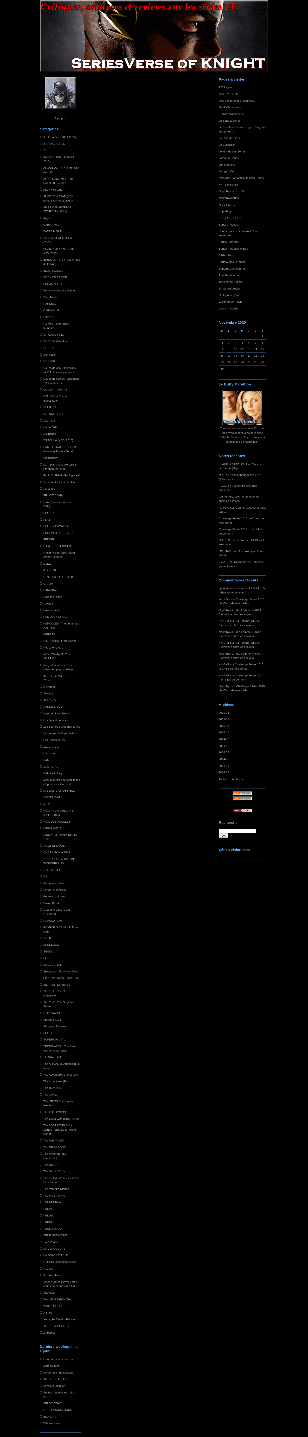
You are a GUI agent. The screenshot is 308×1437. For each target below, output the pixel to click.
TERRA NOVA (52, 1057)
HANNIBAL (50, 590)
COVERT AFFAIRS (55, 389)
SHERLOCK (51, 944)
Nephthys (225, 609)
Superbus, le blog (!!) (232, 268)
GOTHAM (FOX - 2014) (58, 576)
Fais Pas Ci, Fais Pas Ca (59, 482)
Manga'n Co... (227, 171)
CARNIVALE (51, 310)
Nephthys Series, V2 (231, 191)
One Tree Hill (51, 869)
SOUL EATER (52, 964)
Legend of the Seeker (56, 713)
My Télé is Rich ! (229, 184)
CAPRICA (49, 303)
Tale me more (51, 1423)
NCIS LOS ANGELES (57, 821)
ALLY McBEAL (52, 189)
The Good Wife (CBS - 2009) (61, 1118)
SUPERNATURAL (54, 1039)
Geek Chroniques (230, 107)
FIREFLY (49, 512)
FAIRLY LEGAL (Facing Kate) (61, 475)
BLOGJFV (49, 1416)
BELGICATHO (52, 1403)
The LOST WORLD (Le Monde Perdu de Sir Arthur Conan (60, 1129)
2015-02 (224, 719)
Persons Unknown (54, 896)
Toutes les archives (231, 779)
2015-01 (224, 725)
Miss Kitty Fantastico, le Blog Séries (241, 177)
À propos (60, 118)
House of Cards (53, 647)
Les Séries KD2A (54, 739)
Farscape (49, 488)
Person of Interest (54, 889)
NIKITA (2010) (52, 828)
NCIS (46, 804)
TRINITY (48, 1221)
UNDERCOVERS (54, 1248)
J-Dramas (49, 686)
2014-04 (224, 765)
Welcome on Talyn (230, 301)
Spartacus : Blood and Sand (60, 971)
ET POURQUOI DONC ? (59, 1409)
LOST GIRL (50, 766)
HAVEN (48, 603)
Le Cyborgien (227, 144)
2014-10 (224, 732)
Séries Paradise (229, 241)
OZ (45, 876)
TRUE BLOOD (52, 1228)
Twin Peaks (50, 1241)
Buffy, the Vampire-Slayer (59, 290)
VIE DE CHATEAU (55, 1378)
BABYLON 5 (51, 224)
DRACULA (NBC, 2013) (58, 440)
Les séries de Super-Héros (60, 733)
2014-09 (224, 739)
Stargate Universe (54, 1026)
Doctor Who (50, 427)
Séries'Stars (226, 255)
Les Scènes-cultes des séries (61, 726)
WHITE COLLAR (53, 1305)
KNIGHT (224, 620)
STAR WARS (51, 1013)
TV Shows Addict (229, 288)
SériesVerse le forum (232, 261)
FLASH (47, 519)
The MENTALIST (54, 1140)
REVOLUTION (52, 920)
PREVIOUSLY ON (230, 217)
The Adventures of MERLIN (60, 1074)
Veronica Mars (52, 1275)
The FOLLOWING (54, 1112)
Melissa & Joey (52, 773)
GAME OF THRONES (57, 546)
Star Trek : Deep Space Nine (61, 977)
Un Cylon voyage (229, 294)
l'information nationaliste (58, 1372)
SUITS (47, 1032)
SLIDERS (49, 957)
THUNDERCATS (53, 1202)
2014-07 (224, 752)
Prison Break (51, 903)
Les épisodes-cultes (55, 720)
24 (44, 150)
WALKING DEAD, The (57, 1299)
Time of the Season (231, 281)
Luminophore (227, 164)
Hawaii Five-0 (51, 609)
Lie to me (49, 753)
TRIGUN (48, 1215)
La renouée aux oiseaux (58, 1359)
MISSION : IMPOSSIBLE (59, 790)
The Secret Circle (54, 1171)
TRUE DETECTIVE (55, 1235)
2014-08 (224, 745)
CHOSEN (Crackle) (55, 341)
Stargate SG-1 (52, 1019)
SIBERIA (48, 951)
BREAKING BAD (53, 283)
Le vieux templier (54, 1385)
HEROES (49, 634)
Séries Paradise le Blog (233, 248)
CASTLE (48, 317)
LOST (47, 759)
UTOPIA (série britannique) (60, 1261)
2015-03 (224, 712)
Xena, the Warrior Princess (60, 1319)
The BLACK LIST (54, 1087)
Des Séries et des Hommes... (237, 100)
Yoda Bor (224, 599)
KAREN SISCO (53, 706)
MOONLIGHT (51, 797)
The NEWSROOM (54, 1147)
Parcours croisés (53, 883)
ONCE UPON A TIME (56, 852)
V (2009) (48, 1268)
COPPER (49, 361)
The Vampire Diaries (56, 1188)
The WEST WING (54, 1195)
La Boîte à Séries (229, 120)
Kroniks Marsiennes (231, 113)
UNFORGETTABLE (55, 1255)
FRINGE (48, 539)
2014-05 (224, 759)
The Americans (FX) (55, 1081)
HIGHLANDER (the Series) (60, 640)
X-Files (47, 1312)
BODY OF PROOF (55, 277)
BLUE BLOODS (53, 270)
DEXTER (49, 420)
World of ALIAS (228, 308)
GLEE (47, 563)
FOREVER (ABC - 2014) (58, 532)
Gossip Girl (50, 570)
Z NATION (49, 1332)
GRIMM (48, 583)
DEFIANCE (50, 407)
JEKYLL (48, 693)
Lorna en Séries (229, 157)
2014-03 (224, 772)
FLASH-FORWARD (55, 526)
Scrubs (47, 937)
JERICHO (49, 700)
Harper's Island (52, 596)
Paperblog (225, 211)
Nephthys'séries (229, 197)
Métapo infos (51, 1365)
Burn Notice (50, 297)
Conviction (50, 354)
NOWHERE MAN (54, 845)
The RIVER (50, 1164)
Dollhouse (49, 433)
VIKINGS (49, 1292)
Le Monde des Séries (232, 151)
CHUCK (48, 347)
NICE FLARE (227, 204)
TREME (48, 1208)
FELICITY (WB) (53, 495)
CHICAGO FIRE (53, 334)
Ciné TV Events (228, 93)
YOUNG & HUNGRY (56, 1325)
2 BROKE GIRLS (54, 143)
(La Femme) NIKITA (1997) (60, 137)
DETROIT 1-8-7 (53, 413)
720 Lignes (226, 87)
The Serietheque (229, 275)
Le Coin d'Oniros (229, 137)
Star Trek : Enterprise (56, 984)
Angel (47, 218)
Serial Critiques (228, 224)
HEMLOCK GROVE (55, 616)
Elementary (50, 457)
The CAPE (50, 1094)
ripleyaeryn (225, 588)
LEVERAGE (50, 746)
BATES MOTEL (53, 231)
